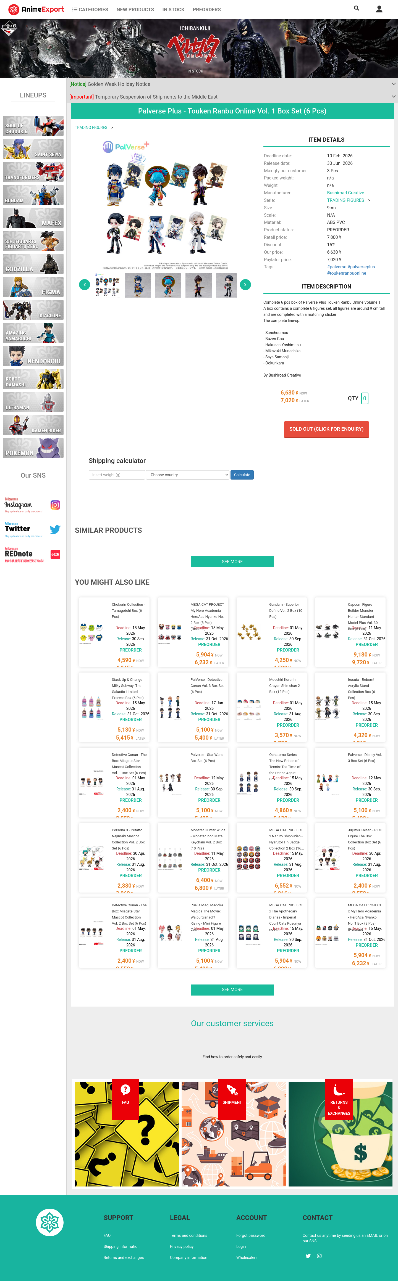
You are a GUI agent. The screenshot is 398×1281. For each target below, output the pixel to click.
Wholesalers (247, 1240)
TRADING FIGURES (91, 127)
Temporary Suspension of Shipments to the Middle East (143, 97)
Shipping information (122, 1229)
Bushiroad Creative (345, 192)
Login (241, 1229)
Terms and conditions (188, 1218)
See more (232, 561)
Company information (188, 1240)
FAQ (107, 1218)
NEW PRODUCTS (135, 9)
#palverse (336, 266)
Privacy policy (181, 1229)
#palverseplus (361, 266)
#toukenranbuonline (346, 273)
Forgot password (250, 1218)
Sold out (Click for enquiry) (326, 429)
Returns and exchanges (124, 1240)
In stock (173, 9)
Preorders (207, 9)
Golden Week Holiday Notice (109, 84)
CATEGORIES (90, 9)
